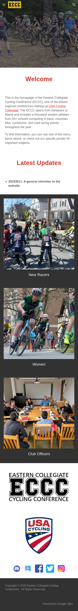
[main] (39, 82)
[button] (4, 4)
